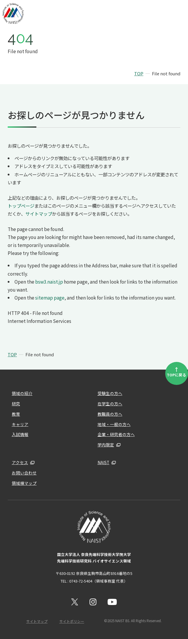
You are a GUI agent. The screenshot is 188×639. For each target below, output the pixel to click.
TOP (138, 73)
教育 (16, 414)
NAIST (103, 462)
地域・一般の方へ (114, 424)
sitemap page (49, 297)
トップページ (21, 205)
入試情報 (20, 434)
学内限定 (106, 445)
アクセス (20, 462)
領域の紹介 (22, 393)
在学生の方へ (110, 404)
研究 (16, 404)
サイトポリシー (71, 621)
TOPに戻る (176, 371)
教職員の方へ (110, 414)
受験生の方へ (110, 393)
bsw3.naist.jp (49, 281)
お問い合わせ (24, 473)
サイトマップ (38, 213)
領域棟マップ (24, 483)
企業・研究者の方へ (116, 434)
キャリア (20, 424)
